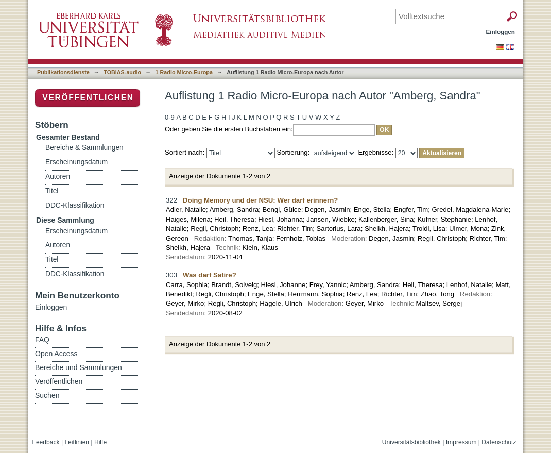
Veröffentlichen (87, 97)
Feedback (46, 442)
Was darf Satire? (209, 275)
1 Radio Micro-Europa (184, 72)
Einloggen (500, 31)
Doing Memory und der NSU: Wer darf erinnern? (260, 200)
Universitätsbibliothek (411, 442)
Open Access (56, 353)
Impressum (461, 442)
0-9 (170, 117)
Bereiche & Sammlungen (84, 148)
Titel (51, 191)
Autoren (57, 176)
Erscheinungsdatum (76, 162)
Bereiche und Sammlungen (78, 367)
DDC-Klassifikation (74, 205)
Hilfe (100, 442)
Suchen (47, 395)
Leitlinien (76, 442)
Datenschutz (498, 442)
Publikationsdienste (63, 72)
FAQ (42, 339)
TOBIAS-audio (122, 72)
